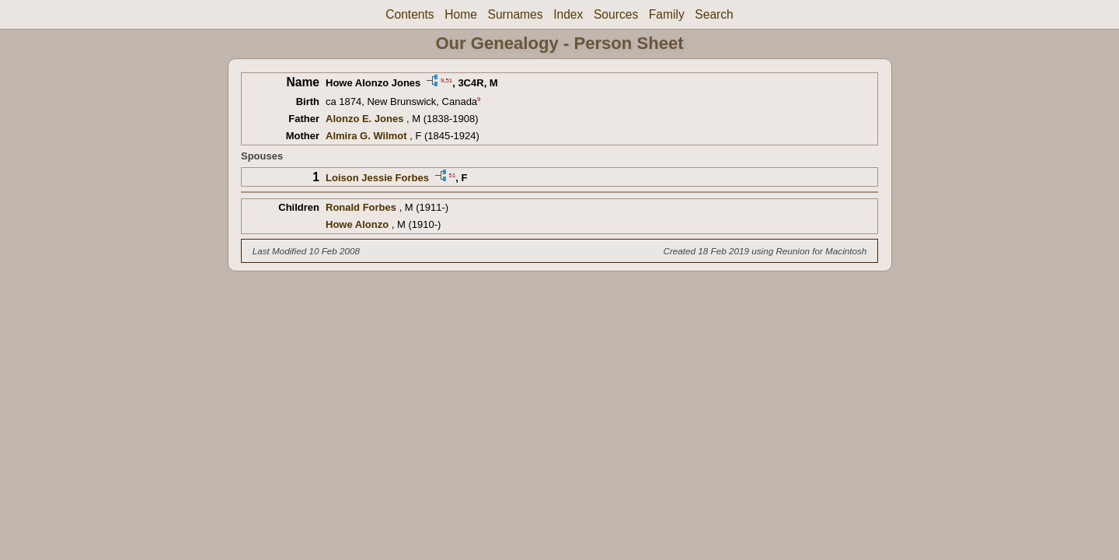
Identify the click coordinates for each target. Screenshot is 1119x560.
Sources (616, 14)
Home (460, 14)
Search (714, 14)
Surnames (514, 14)
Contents (409, 14)
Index (568, 14)
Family (667, 14)
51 (448, 79)
